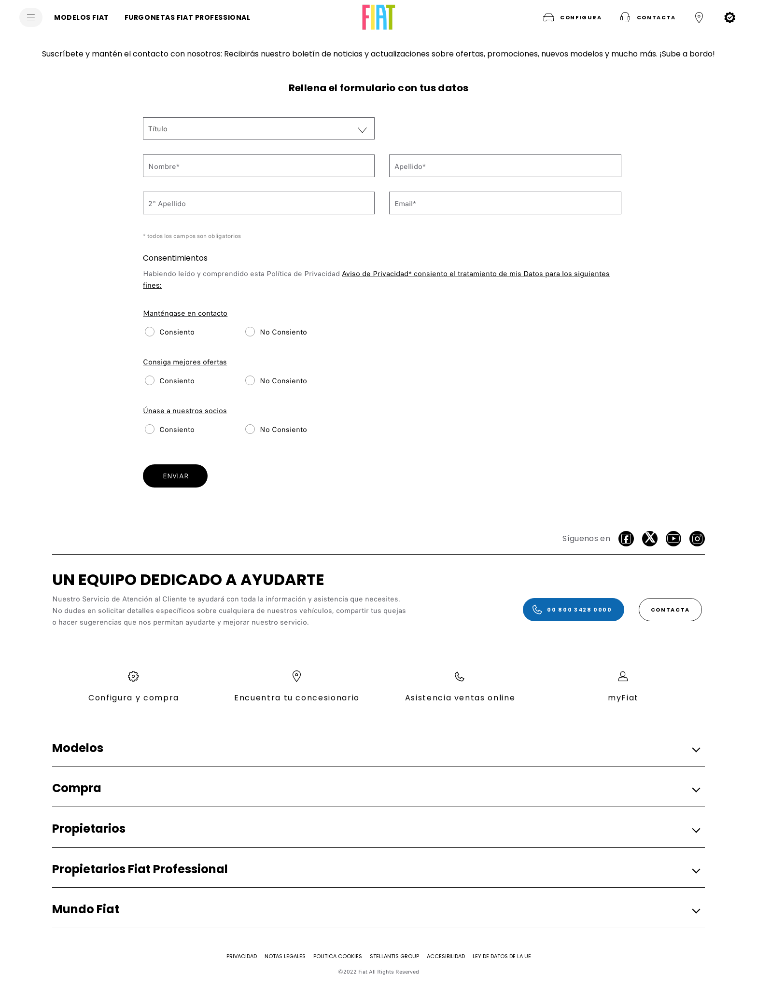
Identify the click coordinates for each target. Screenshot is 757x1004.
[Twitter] (650, 538)
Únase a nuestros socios (185, 410)
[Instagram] (697, 538)
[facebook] (626, 538)
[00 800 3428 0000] (573, 609)
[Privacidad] (241, 956)
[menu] (31, 17)
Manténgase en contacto (185, 313)
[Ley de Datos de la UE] (502, 956)
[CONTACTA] (670, 609)
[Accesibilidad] (446, 956)
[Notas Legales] (285, 956)
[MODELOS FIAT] (81, 17)
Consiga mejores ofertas (185, 362)
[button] (571, 17)
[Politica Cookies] (337, 956)
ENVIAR (175, 476)
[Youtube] (673, 538)
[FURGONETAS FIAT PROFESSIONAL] (188, 17)
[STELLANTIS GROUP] (394, 956)
